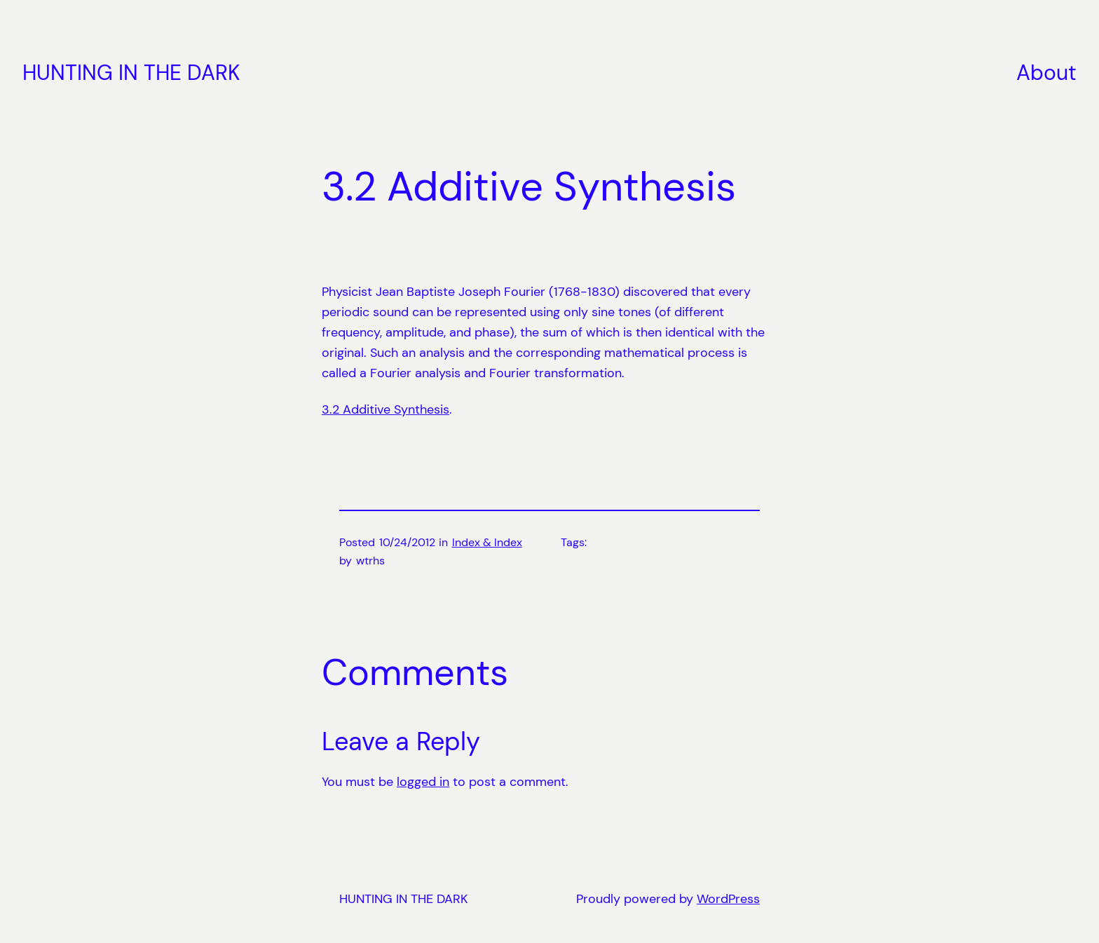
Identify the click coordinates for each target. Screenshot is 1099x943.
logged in (423, 781)
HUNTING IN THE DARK (131, 72)
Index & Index (487, 542)
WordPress (728, 898)
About (1046, 72)
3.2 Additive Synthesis (385, 409)
